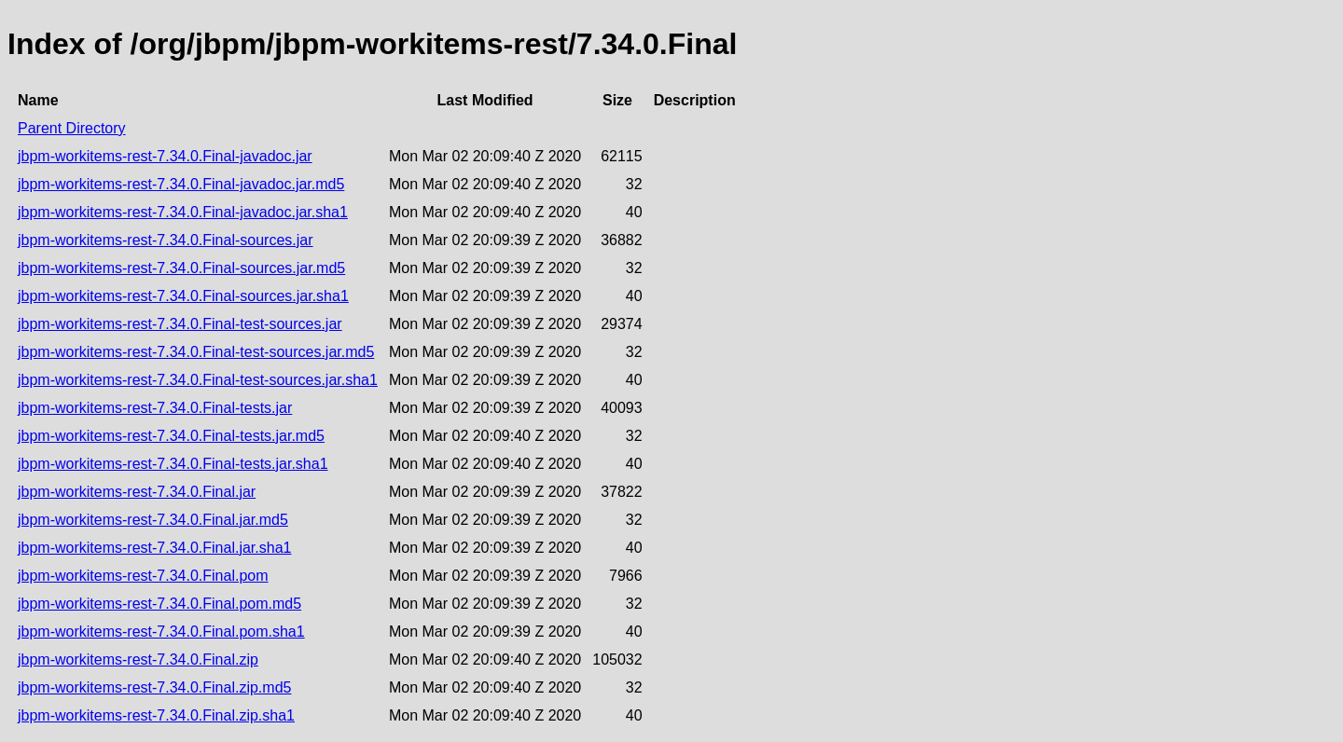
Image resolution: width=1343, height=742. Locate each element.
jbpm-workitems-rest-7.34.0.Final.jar (137, 492)
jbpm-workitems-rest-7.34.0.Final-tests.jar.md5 (171, 436)
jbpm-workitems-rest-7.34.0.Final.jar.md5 (153, 520)
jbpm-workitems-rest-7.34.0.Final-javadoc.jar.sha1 (183, 212)
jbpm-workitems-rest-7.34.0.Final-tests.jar (155, 408)
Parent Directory (72, 128)
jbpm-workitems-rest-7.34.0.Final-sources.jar (165, 240)
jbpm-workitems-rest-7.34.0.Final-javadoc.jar (165, 156)
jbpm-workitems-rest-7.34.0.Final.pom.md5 (159, 603)
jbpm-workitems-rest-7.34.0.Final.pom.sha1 (161, 631)
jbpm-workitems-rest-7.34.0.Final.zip (138, 659)
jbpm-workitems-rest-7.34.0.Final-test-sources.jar (180, 324)
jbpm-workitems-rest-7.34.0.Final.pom (143, 576)
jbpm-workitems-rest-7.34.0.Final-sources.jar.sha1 (183, 296)
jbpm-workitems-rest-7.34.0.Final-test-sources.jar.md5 (196, 352)
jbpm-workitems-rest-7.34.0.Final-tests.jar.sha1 (173, 464)
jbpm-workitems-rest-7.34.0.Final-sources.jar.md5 (181, 268)
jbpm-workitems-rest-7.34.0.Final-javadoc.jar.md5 (181, 184)
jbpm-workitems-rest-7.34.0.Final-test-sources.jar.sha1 (198, 380)
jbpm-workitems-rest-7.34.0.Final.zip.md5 (154, 687)
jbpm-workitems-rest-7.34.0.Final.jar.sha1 (154, 548)
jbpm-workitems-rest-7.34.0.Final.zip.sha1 (156, 715)
